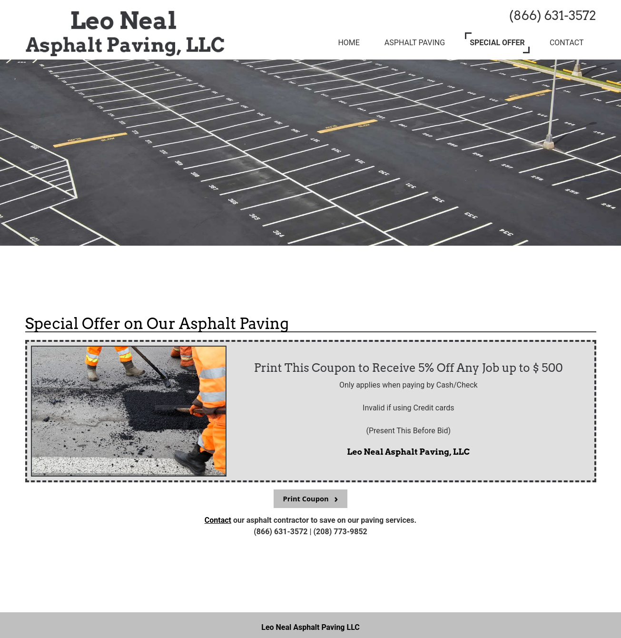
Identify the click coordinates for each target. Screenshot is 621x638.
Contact (218, 520)
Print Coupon (306, 498)
